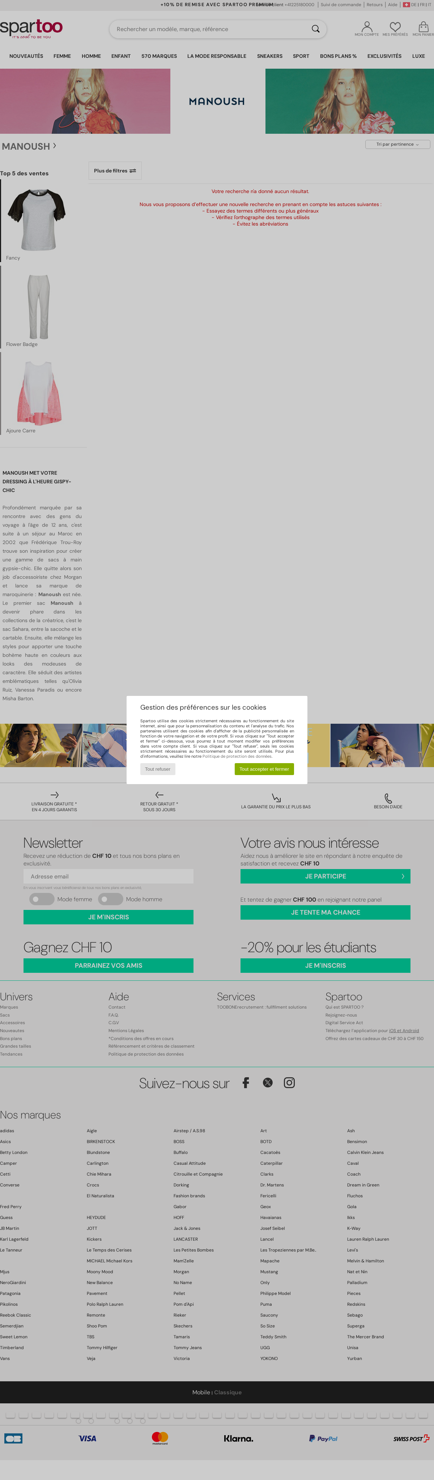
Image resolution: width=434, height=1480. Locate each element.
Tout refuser (157, 769)
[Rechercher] (316, 29)
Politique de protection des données (237, 756)
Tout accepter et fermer (264, 769)
